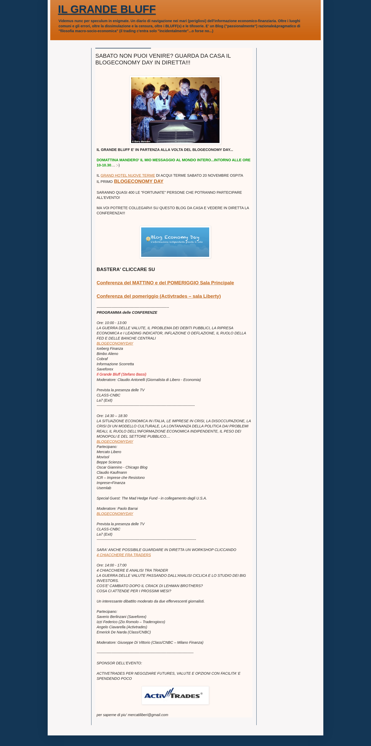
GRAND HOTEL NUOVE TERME (127, 175)
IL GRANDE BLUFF (107, 9)
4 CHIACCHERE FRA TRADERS (124, 555)
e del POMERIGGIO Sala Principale (194, 282)
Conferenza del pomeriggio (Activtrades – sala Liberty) (159, 296)
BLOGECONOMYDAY (115, 343)
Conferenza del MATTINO (125, 282)
